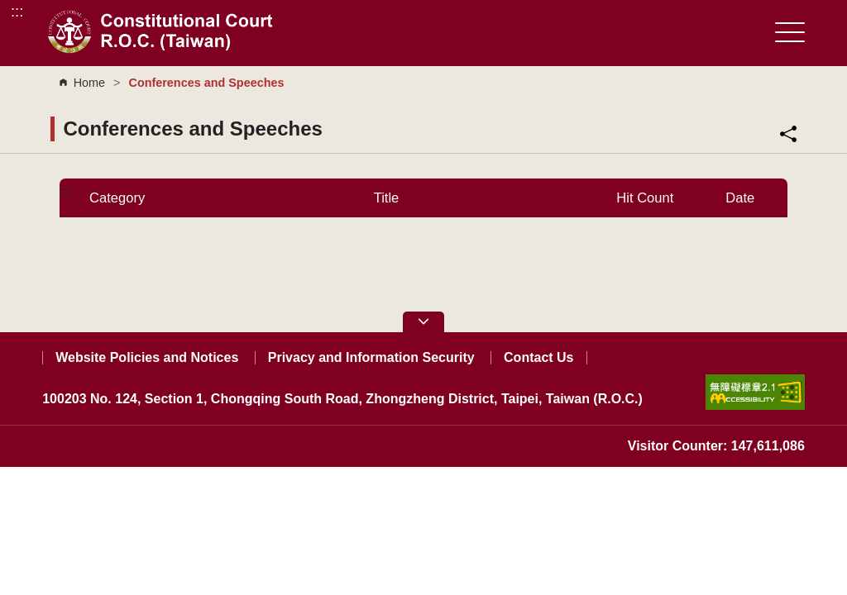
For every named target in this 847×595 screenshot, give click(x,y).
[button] (423, 322)
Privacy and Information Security (371, 357)
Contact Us (538, 357)
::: (17, 11)
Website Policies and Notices (146, 357)
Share (788, 134)
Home (89, 82)
